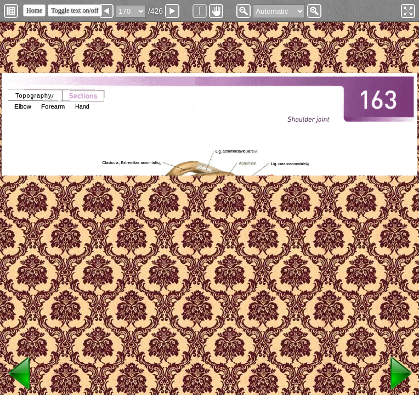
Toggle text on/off (74, 10)
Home (34, 10)
